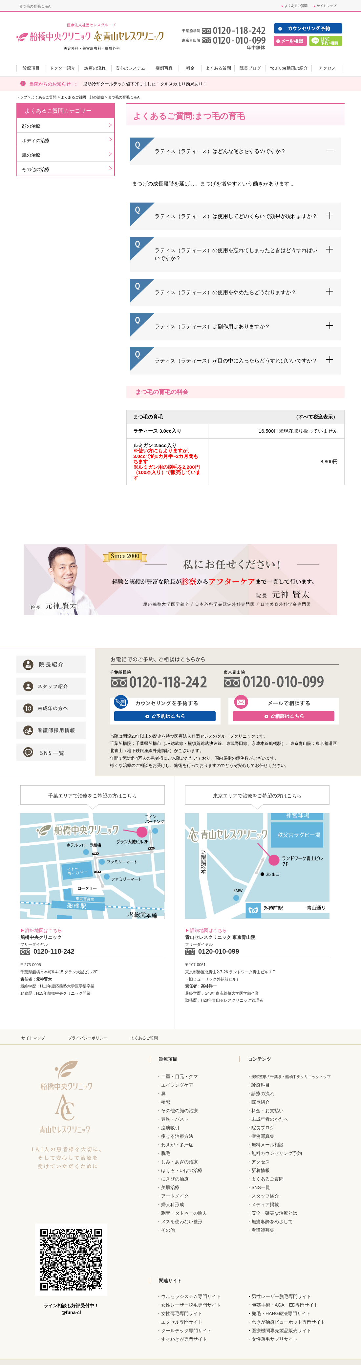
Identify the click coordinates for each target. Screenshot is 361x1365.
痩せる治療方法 (177, 1136)
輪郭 (165, 1102)
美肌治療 (170, 1187)
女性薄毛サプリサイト (275, 1339)
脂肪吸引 (170, 1127)
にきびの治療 (175, 1178)
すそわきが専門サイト (184, 1339)
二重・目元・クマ (179, 1076)
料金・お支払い (267, 1110)
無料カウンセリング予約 (276, 1153)
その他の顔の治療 (179, 1110)
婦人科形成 (172, 1204)
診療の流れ (262, 1093)
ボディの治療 (36, 140)
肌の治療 (31, 155)
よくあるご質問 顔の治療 (82, 97)
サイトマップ (326, 6)
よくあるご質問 (296, 6)
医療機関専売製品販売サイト (281, 1330)
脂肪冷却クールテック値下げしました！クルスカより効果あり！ (145, 83)
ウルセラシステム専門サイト (191, 1296)
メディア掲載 (265, 1204)
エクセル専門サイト (181, 1322)
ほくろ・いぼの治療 (181, 1170)
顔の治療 (31, 126)
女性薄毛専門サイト (181, 1313)
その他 (168, 1230)
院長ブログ (262, 1127)
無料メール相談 (267, 1144)
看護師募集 (262, 1230)
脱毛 (165, 1153)
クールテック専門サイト (186, 1330)
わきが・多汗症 (177, 1144)
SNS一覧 (260, 1187)
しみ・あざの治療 (179, 1161)
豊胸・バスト (175, 1119)
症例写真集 (262, 1136)
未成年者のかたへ (269, 1119)
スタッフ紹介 (265, 1196)
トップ (21, 97)
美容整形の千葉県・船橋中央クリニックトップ (291, 1076)
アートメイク (175, 1196)
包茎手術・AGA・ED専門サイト (285, 1305)
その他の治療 (36, 169)
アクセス (260, 1161)
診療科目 (260, 1085)
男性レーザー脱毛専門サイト (281, 1296)
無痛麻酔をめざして (272, 1221)
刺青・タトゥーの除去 (184, 1213)
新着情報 (260, 1170)
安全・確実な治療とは (274, 1213)
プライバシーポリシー (87, 1038)
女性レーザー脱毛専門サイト (191, 1305)
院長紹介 (260, 1102)
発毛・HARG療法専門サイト (281, 1313)
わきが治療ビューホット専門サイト (288, 1322)
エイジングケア (177, 1085)
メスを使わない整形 (181, 1221)
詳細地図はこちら (43, 930)
